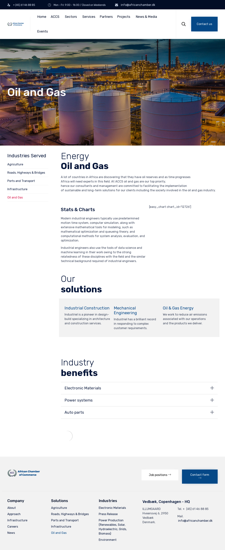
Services (88, 17)
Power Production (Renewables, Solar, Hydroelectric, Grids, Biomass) (113, 527)
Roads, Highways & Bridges (26, 172)
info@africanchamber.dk (138, 5)
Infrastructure (17, 189)
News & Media (146, 17)
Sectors (71, 17)
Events (42, 31)
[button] (204, 24)
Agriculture (15, 164)
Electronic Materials (112, 508)
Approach (14, 514)
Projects (123, 17)
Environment (108, 540)
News (11, 533)
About (11, 508)
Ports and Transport (21, 181)
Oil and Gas (15, 197)
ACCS (55, 17)
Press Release (108, 514)
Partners (106, 17)
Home (41, 17)
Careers (12, 526)
